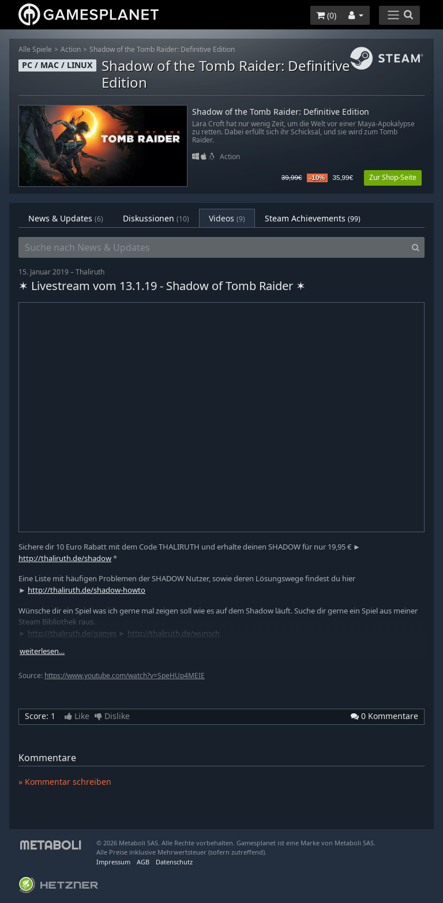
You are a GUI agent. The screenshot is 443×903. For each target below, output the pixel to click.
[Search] (416, 247)
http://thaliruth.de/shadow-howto (86, 590)
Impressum (113, 861)
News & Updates (65, 218)
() (326, 15)
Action (71, 49)
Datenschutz (174, 861)
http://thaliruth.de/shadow (64, 558)
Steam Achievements (313, 218)
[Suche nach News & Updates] (212, 247)
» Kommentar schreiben (64, 781)
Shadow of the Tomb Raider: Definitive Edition (162, 49)
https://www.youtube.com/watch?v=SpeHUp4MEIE (124, 675)
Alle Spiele (35, 49)
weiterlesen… (42, 651)
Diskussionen (156, 218)
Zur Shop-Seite (392, 177)
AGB (143, 861)
